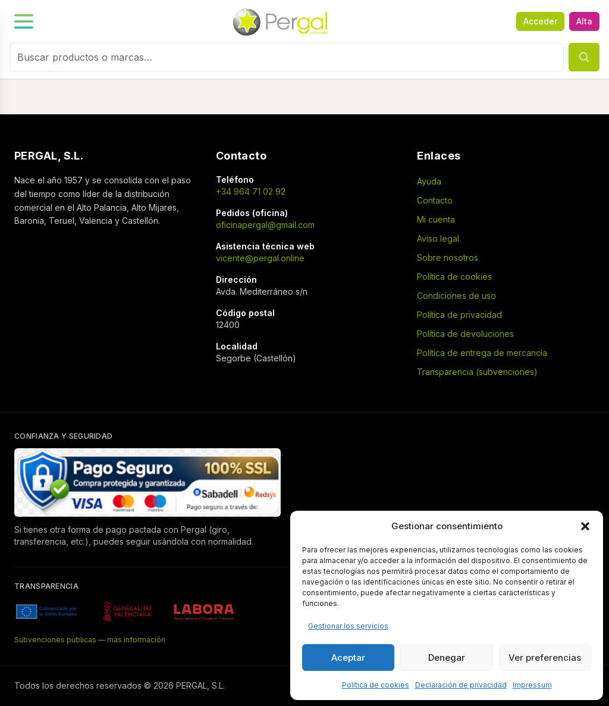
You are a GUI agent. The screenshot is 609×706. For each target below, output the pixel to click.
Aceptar (348, 657)
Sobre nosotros (447, 257)
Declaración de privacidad (461, 684)
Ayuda (429, 181)
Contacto (435, 200)
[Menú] (142, 21)
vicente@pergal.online (260, 258)
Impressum (532, 684)
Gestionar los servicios (348, 625)
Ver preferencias (544, 657)
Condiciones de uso (456, 295)
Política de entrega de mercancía (482, 353)
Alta (584, 21)
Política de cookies (375, 684)
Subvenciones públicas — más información (89, 639)
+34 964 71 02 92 (250, 191)
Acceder (540, 21)
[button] (585, 526)
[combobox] (287, 57)
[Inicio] (281, 21)
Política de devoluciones (465, 334)
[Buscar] (584, 57)
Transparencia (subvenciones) (477, 372)
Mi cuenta (436, 219)
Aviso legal (438, 238)
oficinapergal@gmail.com (265, 225)
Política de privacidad (459, 315)
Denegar (446, 657)
